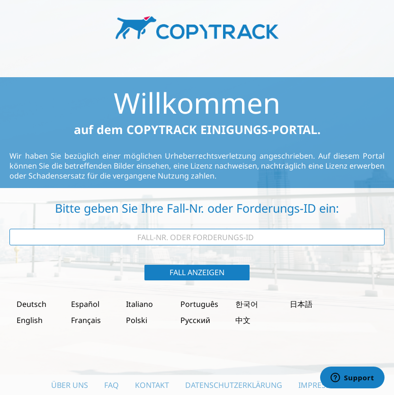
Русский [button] (195, 320)
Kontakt (152, 385)
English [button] (30, 320)
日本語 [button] (301, 304)
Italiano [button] (139, 304)
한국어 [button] (246, 304)
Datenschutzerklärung (233, 385)
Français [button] (86, 320)
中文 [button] (243, 320)
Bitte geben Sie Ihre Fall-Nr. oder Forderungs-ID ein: (197, 208)
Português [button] (199, 304)
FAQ (111, 385)
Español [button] (85, 304)
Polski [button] (136, 320)
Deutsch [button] (31, 304)
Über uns (69, 385)
